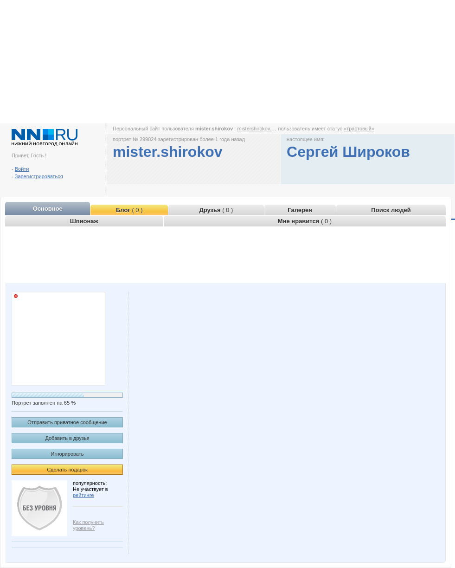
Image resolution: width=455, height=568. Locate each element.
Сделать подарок (67, 469)
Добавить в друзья (67, 438)
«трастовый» (359, 128)
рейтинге (83, 495)
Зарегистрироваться (39, 176)
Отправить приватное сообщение (67, 422)
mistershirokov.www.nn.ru (266, 128)
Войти (22, 169)
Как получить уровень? (88, 525)
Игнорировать (67, 454)
